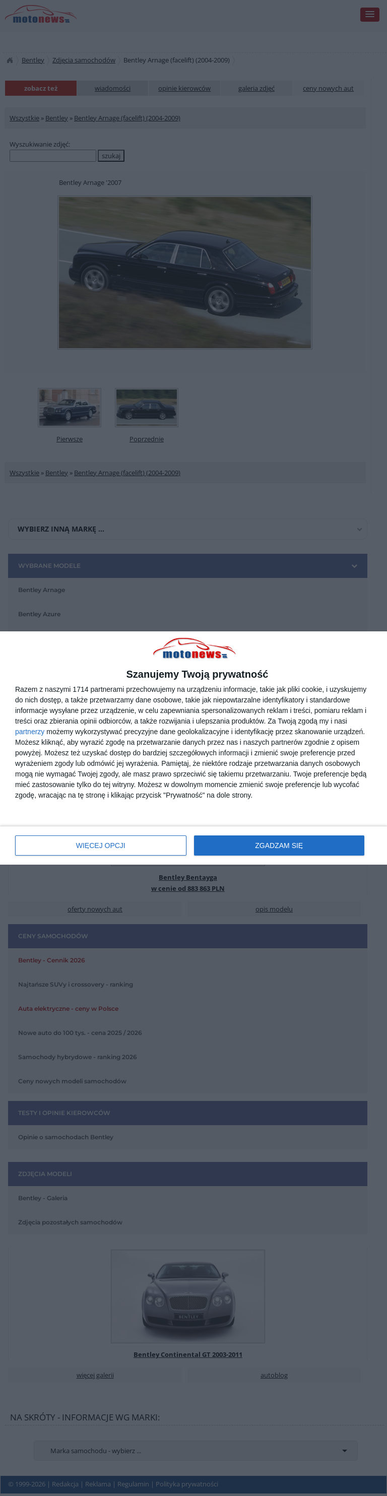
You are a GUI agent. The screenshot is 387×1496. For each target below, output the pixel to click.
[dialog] (193, 748)
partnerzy (29, 731)
